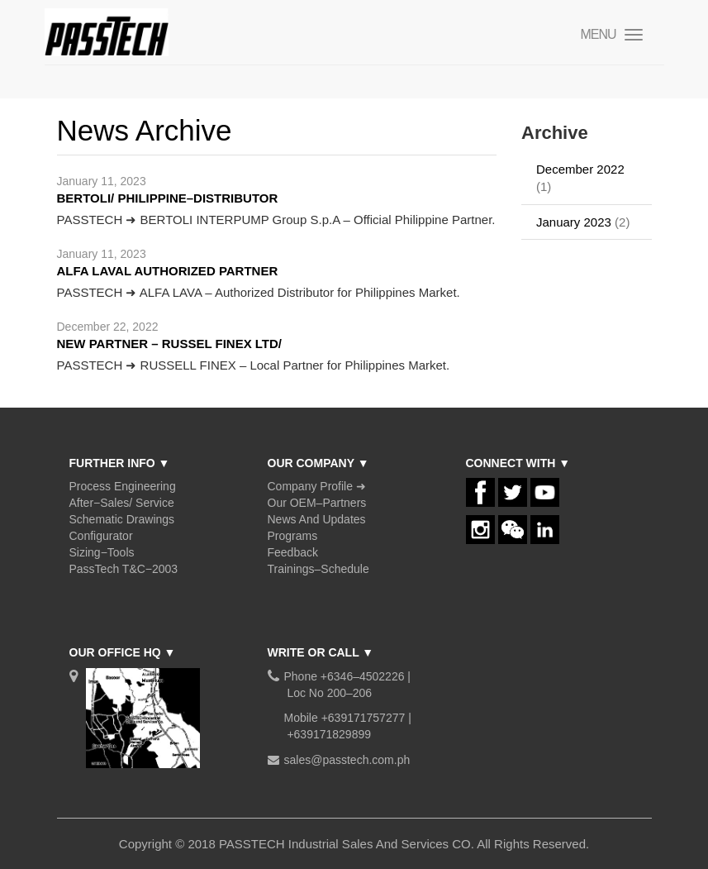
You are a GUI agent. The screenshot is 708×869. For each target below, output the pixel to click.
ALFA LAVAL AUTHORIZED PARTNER (167, 271)
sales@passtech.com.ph (347, 759)
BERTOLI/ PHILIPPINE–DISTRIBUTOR (167, 198)
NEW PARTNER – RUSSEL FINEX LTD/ (170, 344)
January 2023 (573, 222)
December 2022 (580, 169)
